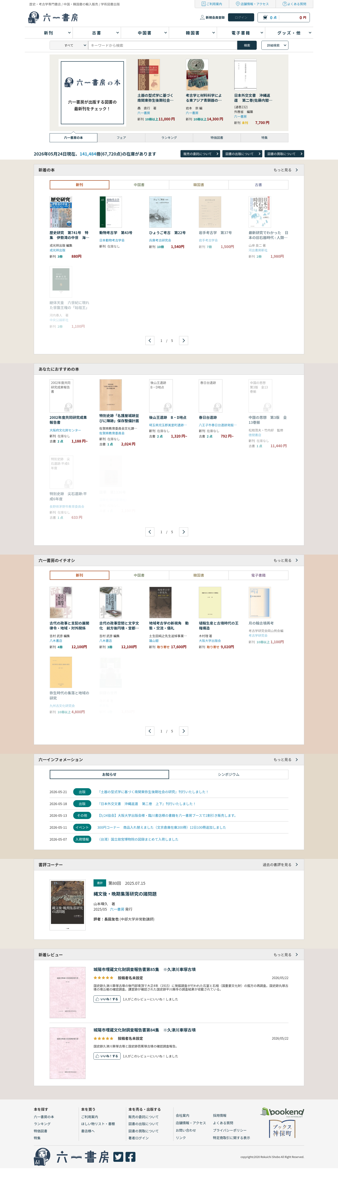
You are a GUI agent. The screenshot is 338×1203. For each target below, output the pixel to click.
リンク (181, 1137)
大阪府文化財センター (65, 430)
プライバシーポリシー (230, 1130)
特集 (37, 1137)
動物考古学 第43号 (117, 232)
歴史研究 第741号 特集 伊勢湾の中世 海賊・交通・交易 (69, 237)
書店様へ (88, 1131)
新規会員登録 (215, 17)
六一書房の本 (44, 1116)
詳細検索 (273, 45)
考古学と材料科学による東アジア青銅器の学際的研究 (204, 100)
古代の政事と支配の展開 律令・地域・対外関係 (71, 625)
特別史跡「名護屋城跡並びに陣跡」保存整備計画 (119, 418)
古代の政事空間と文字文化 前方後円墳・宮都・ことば (119, 628)
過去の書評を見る (277, 864)
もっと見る (283, 170)
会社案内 (182, 1115)
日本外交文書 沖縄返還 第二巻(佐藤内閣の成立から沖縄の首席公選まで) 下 (253, 103)
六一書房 (143, 113)
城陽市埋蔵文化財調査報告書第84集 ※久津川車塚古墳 (145, 1030)
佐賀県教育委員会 (112, 433)
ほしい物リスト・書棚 (98, 1123)
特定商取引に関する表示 (231, 1137)
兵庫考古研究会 (160, 240)
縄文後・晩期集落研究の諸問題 (125, 893)
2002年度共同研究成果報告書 (68, 420)
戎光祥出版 (57, 250)
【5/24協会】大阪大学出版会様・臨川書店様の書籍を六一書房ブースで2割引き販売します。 (167, 815)
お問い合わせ (186, 1130)
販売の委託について (197, 153)
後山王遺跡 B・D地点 (168, 417)
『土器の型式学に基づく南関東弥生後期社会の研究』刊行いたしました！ (153, 791)
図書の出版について (239, 153)
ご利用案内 (214, 4)
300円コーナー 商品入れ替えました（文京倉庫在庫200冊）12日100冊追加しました (161, 827)
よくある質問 (296, 4)
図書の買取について (281, 153)
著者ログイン (138, 1137)
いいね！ (106, 999)
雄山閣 (154, 640)
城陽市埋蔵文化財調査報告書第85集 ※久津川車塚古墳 (145, 969)
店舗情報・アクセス (255, 4)
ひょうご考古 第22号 (167, 232)
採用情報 (219, 1115)
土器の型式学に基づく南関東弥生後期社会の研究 (155, 100)
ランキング (42, 1123)
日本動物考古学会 (112, 240)
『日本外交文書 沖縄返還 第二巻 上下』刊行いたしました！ (146, 803)
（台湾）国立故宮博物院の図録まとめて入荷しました (137, 839)
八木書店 (56, 640)
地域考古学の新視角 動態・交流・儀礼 (169, 625)
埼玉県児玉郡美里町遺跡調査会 (171, 425)
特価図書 (40, 1131)
